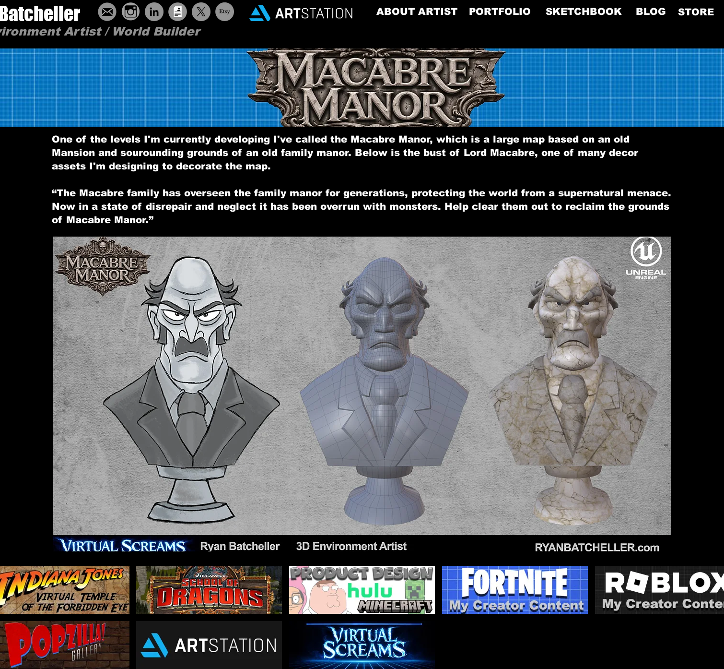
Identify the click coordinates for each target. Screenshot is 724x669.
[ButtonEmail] (107, 11)
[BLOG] (651, 11)
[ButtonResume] (177, 11)
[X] (201, 11)
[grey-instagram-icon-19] (130, 11)
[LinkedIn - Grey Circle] (154, 11)
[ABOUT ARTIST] (416, 11)
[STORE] (696, 11)
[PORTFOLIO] (500, 11)
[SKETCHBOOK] (583, 11)
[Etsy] (224, 11)
